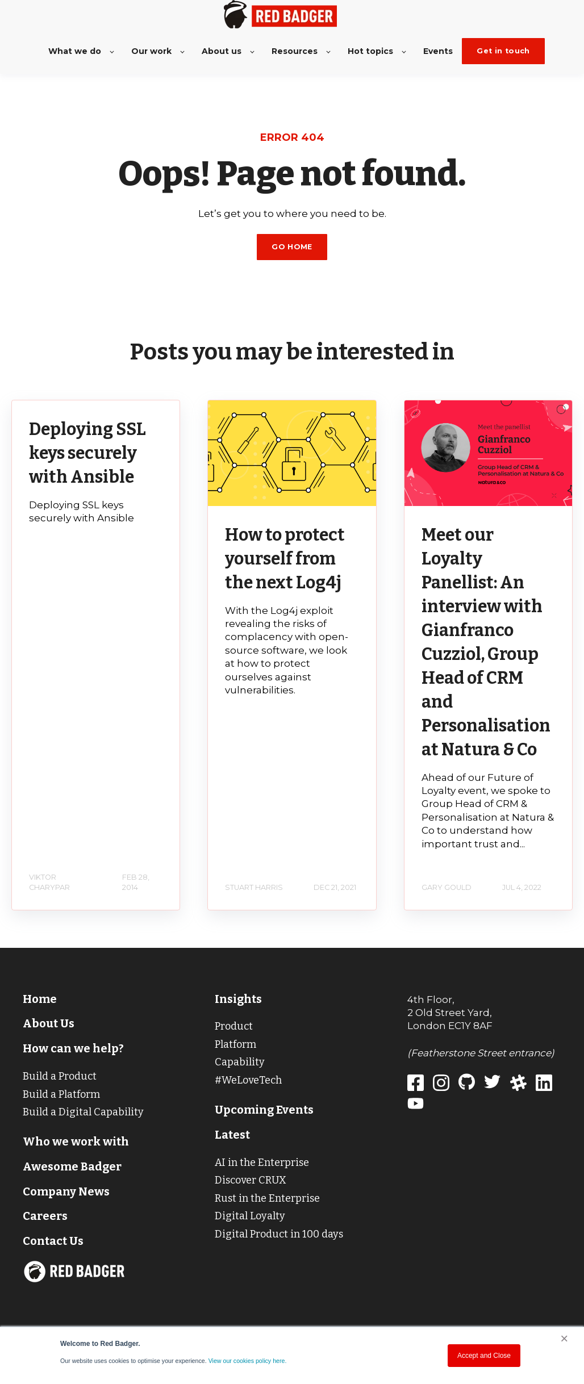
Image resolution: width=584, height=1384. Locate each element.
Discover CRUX (250, 1180)
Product (234, 1026)
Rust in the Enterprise (267, 1198)
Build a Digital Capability (83, 1112)
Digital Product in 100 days (279, 1234)
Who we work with (76, 1141)
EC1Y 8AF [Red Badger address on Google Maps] (470, 1025)
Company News (66, 1191)
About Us (48, 1023)
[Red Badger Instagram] (445, 1084)
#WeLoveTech (248, 1080)
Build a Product (60, 1076)
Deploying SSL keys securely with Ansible (87, 453)
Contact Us (53, 1241)
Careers (45, 1216)
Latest (232, 1134)
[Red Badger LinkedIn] (548, 1084)
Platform (235, 1044)
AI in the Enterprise (262, 1162)
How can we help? (73, 1048)
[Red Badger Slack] (523, 1084)
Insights (238, 999)
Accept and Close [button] (484, 1356)
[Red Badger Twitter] (497, 1084)
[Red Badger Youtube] (420, 1105)
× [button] (564, 1338)
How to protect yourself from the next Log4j (285, 559)
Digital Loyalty (250, 1216)
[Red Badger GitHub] (471, 1084)
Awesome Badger (72, 1166)
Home (40, 999)
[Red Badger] (420, 1084)
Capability (240, 1062)
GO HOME (292, 246)
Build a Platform (61, 1094)
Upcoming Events (264, 1109)
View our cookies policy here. (247, 1360)
